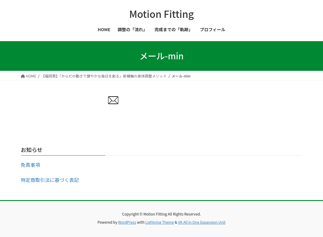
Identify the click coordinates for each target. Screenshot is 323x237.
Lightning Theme (159, 222)
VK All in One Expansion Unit (202, 222)
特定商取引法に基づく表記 (50, 179)
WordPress (127, 222)
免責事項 (30, 164)
